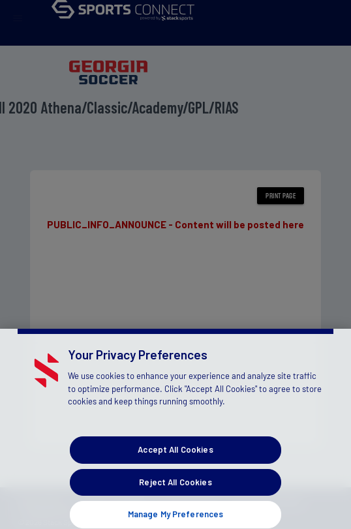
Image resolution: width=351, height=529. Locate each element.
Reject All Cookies (175, 490)
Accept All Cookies (175, 457)
